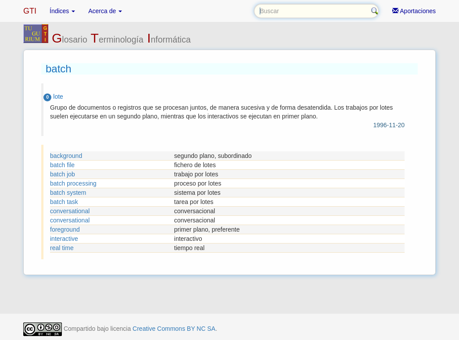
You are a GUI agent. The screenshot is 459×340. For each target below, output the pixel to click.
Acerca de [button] (105, 10)
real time (62, 247)
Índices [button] (62, 10)
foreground (65, 229)
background (66, 155)
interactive (64, 238)
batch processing (73, 183)
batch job (62, 174)
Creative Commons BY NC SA (174, 328)
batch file (62, 164)
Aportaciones (414, 10)
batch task (64, 201)
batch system (68, 192)
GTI (29, 11)
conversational (70, 211)
